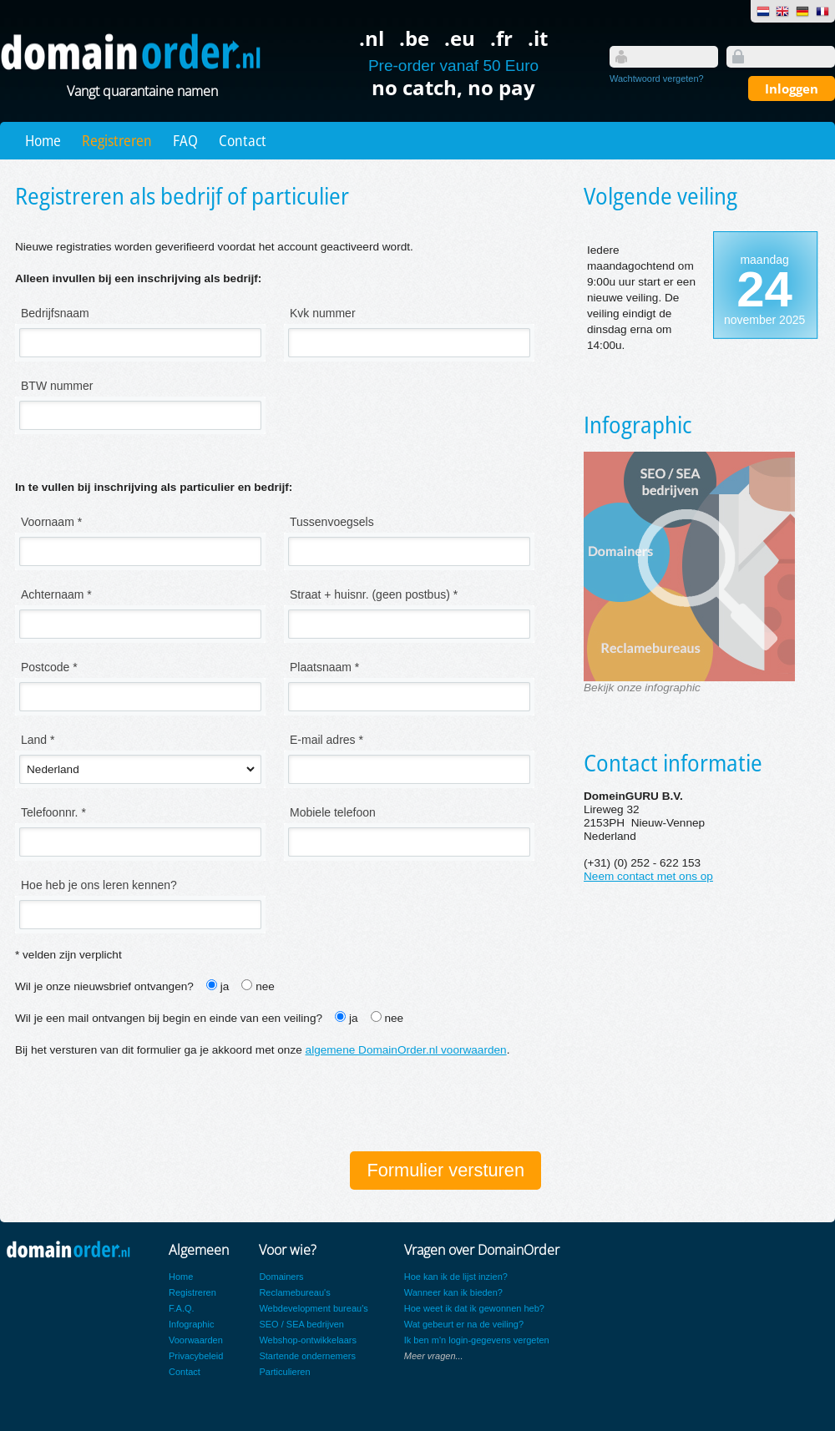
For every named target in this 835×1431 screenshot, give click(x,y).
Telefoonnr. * (53, 812)
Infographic (191, 1324)
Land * (37, 739)
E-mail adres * (326, 739)
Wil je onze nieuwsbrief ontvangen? (104, 986)
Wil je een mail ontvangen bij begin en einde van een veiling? (168, 1018)
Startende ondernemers (307, 1356)
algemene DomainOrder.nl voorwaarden (406, 1050)
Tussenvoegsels (332, 521)
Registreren (117, 140)
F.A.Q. (182, 1308)
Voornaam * (51, 521)
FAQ (185, 140)
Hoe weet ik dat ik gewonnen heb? (474, 1308)
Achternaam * (56, 594)
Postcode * (49, 667)
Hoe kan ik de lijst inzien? (456, 1277)
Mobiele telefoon (333, 812)
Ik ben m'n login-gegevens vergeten (476, 1340)
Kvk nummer (323, 313)
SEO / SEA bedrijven (301, 1324)
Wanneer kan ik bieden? (453, 1292)
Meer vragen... (433, 1356)
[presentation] (142, 1106)
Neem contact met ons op (648, 876)
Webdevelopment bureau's (313, 1308)
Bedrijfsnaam (55, 313)
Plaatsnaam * (324, 667)
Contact (242, 140)
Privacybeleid (196, 1356)
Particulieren (284, 1372)
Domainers (281, 1277)
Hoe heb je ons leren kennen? (99, 885)
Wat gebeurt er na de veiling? (464, 1324)
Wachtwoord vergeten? (657, 78)
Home (43, 140)
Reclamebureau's (294, 1292)
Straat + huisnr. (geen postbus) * (374, 594)
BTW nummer (57, 385)
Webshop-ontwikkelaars (308, 1340)
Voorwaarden (196, 1340)
